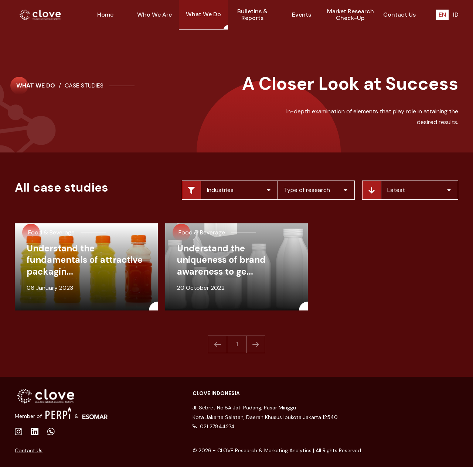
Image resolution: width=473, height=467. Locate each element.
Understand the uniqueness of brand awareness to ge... (221, 260)
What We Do (35, 86)
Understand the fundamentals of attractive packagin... (85, 260)
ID (456, 14)
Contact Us (28, 450)
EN (442, 14)
